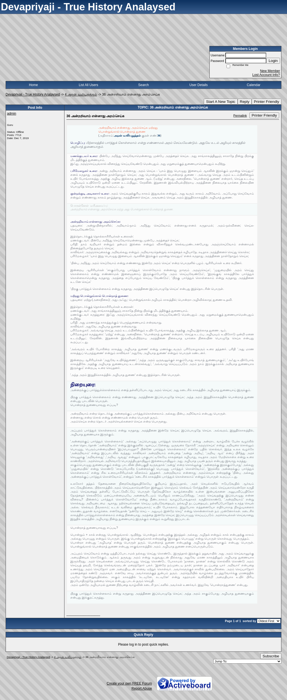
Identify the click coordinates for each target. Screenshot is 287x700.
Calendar (253, 85)
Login (273, 61)
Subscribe (271, 656)
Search (143, 85)
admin (11, 113)
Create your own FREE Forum (129, 683)
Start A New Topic (220, 102)
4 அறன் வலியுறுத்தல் (81, 94)
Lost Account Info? (266, 75)
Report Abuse (141, 688)
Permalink (240, 115)
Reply (244, 102)
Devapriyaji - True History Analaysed (33, 94)
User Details (198, 85)
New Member (270, 71)
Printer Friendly (266, 102)
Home (33, 85)
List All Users (88, 85)
